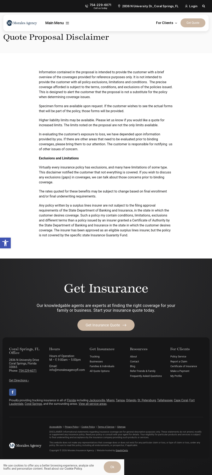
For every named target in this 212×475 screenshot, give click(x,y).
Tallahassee (165, 400)
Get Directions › (19, 380)
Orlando (131, 400)
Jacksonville (97, 400)
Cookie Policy (88, 427)
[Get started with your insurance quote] (106, 325)
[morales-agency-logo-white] (25, 444)
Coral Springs (33, 403)
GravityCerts (122, 450)
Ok (112, 467)
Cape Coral (181, 400)
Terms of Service (106, 427)
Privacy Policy (72, 427)
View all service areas (93, 403)
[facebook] (12, 392)
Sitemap (121, 427)
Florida (71, 400)
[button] (5, 243)
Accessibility (55, 427)
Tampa (120, 400)
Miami (110, 400)
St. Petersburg (146, 400)
